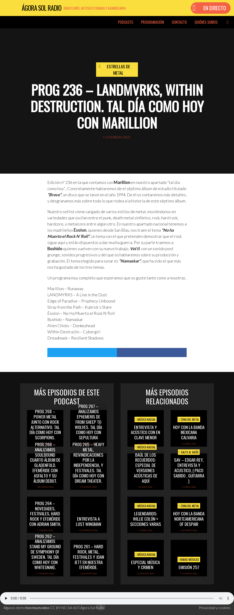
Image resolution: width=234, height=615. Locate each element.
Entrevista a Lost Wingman (88, 521)
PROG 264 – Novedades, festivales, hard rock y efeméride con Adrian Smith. (45, 513)
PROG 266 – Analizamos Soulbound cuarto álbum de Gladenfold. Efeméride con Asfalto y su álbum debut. (45, 462)
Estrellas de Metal (118, 69)
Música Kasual (146, 419)
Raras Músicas (189, 559)
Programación (152, 22)
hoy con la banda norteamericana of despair (188, 518)
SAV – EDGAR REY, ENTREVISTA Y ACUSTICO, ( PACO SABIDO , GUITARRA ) (188, 470)
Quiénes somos (206, 22)
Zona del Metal (189, 419)
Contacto (179, 22)
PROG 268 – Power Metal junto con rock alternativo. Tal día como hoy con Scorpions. (45, 424)
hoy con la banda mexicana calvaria (188, 432)
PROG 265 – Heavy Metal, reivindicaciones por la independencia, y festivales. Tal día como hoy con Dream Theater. (88, 462)
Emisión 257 (189, 567)
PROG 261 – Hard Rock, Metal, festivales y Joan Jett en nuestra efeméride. (88, 556)
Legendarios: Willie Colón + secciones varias (145, 518)
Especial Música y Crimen (145, 564)
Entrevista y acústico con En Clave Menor (145, 432)
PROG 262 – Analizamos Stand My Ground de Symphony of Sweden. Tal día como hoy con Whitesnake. (45, 551)
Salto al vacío (189, 452)
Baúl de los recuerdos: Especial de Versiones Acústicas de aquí (145, 467)
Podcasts (125, 22)
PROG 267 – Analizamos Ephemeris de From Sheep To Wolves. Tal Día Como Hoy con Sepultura (88, 421)
